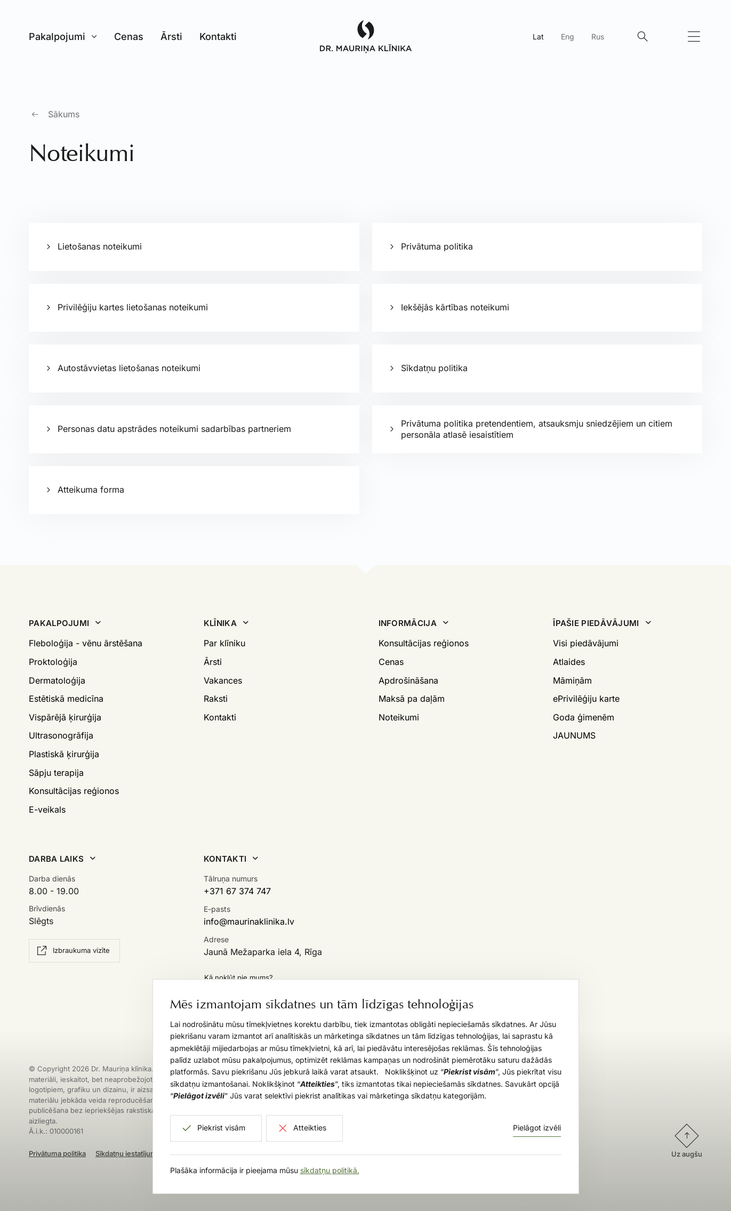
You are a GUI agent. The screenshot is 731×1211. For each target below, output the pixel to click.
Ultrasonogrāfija (61, 735)
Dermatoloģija (57, 680)
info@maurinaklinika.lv (249, 921)
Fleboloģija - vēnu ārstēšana (85, 643)
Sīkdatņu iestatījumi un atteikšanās (151, 1153)
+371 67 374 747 (237, 891)
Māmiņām (572, 680)
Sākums (63, 114)
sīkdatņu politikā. (329, 1170)
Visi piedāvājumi (585, 643)
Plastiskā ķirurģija (64, 754)
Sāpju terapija (56, 772)
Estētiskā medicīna (66, 698)
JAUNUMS (574, 735)
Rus (597, 36)
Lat (538, 36)
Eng (567, 36)
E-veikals (47, 809)
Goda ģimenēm (583, 717)
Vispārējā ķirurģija (65, 717)
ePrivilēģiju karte (586, 698)
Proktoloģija (53, 661)
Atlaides (569, 661)
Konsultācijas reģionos (74, 790)
